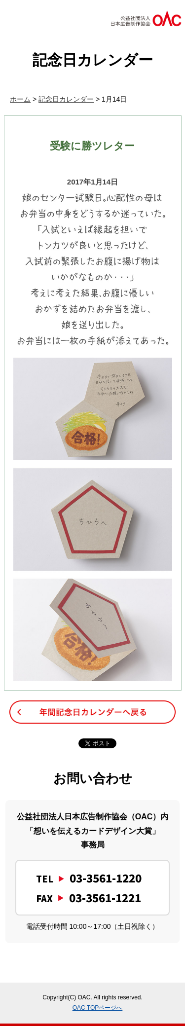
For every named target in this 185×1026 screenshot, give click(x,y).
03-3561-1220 (106, 877)
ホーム (20, 99)
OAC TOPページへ (98, 1007)
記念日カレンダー (66, 99)
